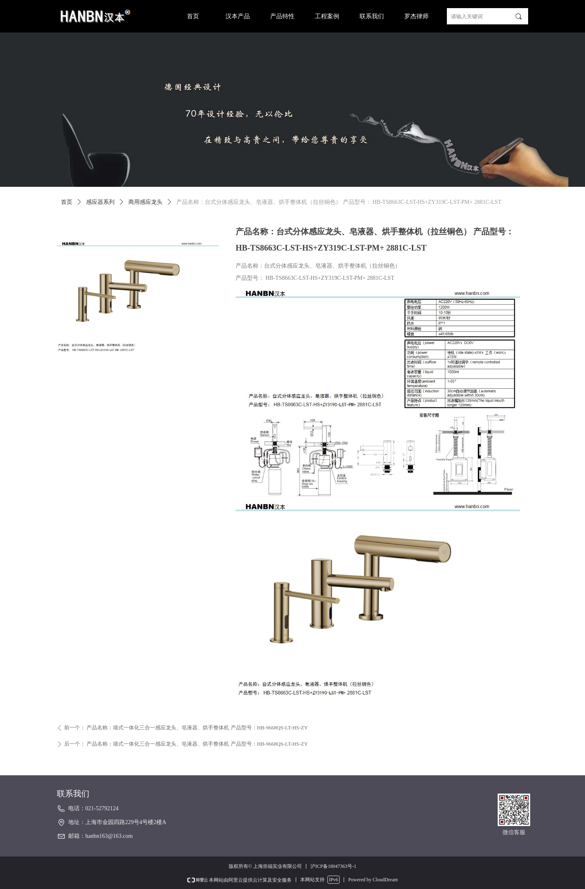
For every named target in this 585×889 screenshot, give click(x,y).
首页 (66, 202)
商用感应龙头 (145, 202)
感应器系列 (100, 202)
